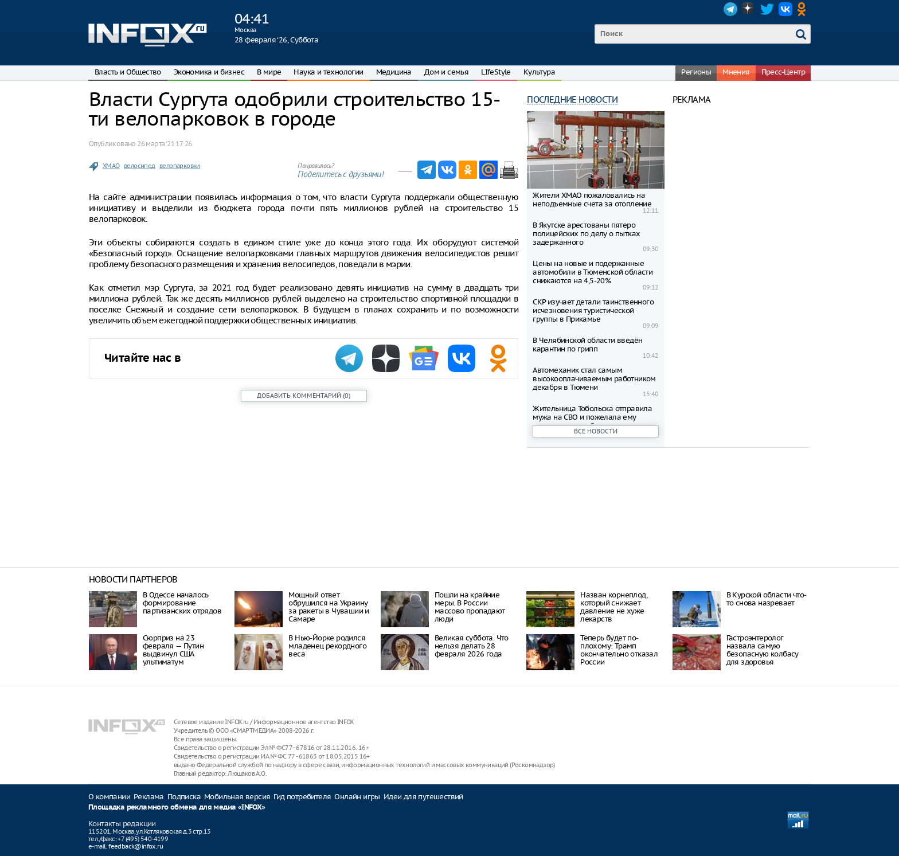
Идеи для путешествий (423, 796)
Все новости (595, 431)
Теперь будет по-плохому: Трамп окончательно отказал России (619, 650)
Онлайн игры (357, 796)
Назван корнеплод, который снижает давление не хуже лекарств (613, 607)
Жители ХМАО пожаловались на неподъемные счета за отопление (592, 199)
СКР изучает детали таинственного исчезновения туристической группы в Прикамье (593, 310)
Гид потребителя (302, 796)
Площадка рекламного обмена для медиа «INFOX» (176, 807)
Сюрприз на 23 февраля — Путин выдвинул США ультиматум (173, 650)
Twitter (767, 9)
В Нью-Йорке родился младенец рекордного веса (327, 646)
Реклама (149, 796)
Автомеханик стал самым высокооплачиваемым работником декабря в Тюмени (594, 378)
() (303, 396)
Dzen (749, 9)
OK (804, 9)
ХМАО (111, 166)
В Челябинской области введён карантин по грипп (587, 344)
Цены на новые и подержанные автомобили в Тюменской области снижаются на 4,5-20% (592, 272)
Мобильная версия (237, 796)
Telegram (730, 9)
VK (785, 9)
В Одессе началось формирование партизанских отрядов (182, 603)
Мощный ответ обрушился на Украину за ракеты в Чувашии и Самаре (328, 607)
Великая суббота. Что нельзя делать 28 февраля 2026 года (472, 646)
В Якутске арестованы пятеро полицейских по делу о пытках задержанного (586, 233)
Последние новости (572, 99)
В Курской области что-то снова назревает (766, 599)
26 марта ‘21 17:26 (164, 143)
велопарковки (179, 166)
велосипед (139, 166)
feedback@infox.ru (135, 846)
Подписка (184, 796)
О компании (109, 796)
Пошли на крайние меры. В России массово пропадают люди (470, 607)
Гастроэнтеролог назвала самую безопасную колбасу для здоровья (762, 650)
